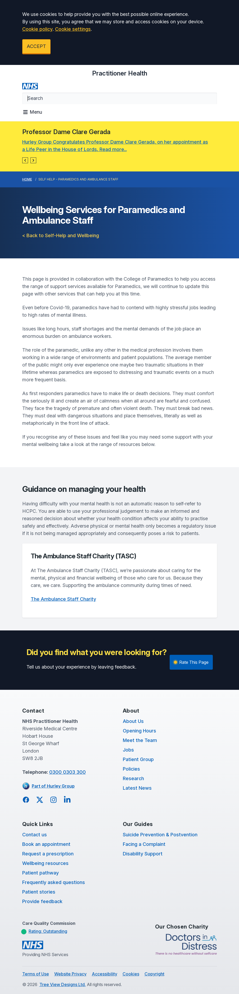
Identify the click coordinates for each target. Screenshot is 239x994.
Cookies (131, 974)
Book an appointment (46, 844)
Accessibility (104, 974)
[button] (25, 160)
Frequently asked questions (53, 882)
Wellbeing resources (45, 863)
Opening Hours (139, 731)
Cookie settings (73, 29)
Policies (131, 769)
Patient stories (38, 892)
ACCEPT (36, 46)
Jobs (128, 750)
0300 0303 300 (67, 772)
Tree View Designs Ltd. (62, 984)
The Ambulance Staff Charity (63, 599)
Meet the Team (140, 740)
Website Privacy (70, 974)
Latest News (137, 788)
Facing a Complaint (144, 844)
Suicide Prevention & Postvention (160, 834)
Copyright (154, 974)
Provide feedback (42, 901)
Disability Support (143, 853)
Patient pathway (40, 873)
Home (27, 179)
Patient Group (138, 759)
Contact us (34, 834)
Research (133, 778)
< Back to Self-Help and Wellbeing (60, 235)
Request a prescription (48, 853)
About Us (133, 721)
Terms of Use (35, 974)
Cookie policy (37, 29)
